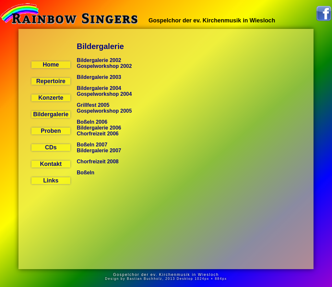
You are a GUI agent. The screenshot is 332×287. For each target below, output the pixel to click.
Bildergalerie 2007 (99, 150)
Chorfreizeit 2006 (98, 133)
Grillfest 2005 (93, 105)
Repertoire (50, 81)
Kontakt (51, 164)
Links (50, 180)
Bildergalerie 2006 (99, 128)
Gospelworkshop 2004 (104, 94)
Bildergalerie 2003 (99, 77)
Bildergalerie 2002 (99, 60)
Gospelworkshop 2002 (104, 66)
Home (51, 64)
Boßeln (85, 172)
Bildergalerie (50, 114)
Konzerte (50, 97)
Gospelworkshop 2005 (104, 111)
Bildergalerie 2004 (99, 88)
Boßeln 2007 (92, 144)
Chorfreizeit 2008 (98, 161)
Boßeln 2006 (92, 122)
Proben (51, 131)
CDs (51, 147)
